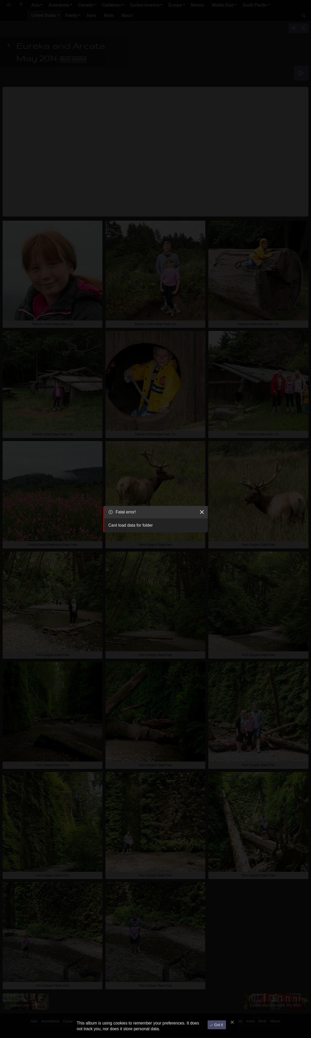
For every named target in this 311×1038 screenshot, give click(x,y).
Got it (218, 1025)
